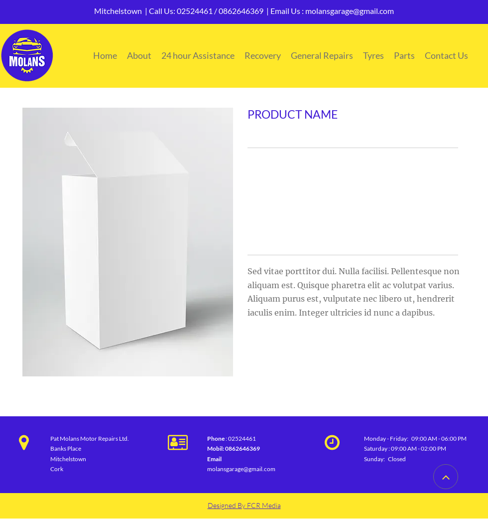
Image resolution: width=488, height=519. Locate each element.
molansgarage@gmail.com (349, 10)
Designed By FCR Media (244, 505)
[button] (127, 242)
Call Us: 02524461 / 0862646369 (206, 10)
